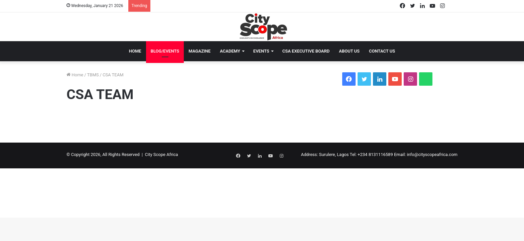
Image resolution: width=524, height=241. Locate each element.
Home (135, 51)
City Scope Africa (161, 154)
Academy (230, 51)
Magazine (199, 51)
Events (261, 51)
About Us (349, 51)
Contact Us (382, 51)
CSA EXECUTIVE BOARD (306, 51)
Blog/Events (165, 51)
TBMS (93, 74)
